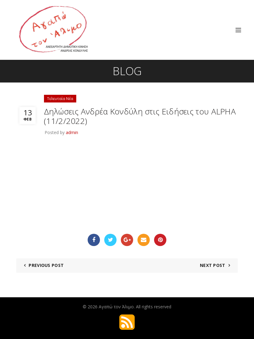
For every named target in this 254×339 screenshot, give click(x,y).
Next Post (212, 265)
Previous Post (46, 265)
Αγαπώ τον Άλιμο (116, 307)
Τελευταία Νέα (60, 98)
